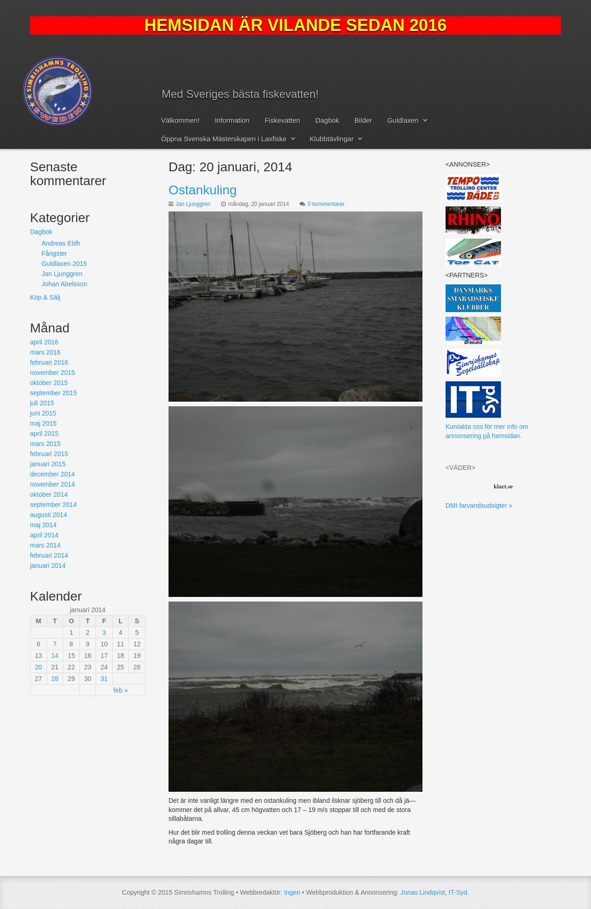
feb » (121, 690)
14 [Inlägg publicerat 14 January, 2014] (55, 655)
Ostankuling (203, 190)
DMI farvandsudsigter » (479, 505)
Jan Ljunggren (192, 204)
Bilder (363, 120)
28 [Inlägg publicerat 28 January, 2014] (55, 678)
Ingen (292, 892)
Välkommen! (180, 120)
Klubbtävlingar (332, 139)
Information (232, 120)
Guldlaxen (403, 120)
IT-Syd (458, 892)
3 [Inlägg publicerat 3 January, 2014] (104, 632)
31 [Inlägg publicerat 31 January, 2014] (104, 678)
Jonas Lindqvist (422, 892)
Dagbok (327, 120)
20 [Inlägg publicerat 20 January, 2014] (38, 667)
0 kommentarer (326, 204)
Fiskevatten (282, 120)
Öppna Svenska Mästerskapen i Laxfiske (224, 139)
